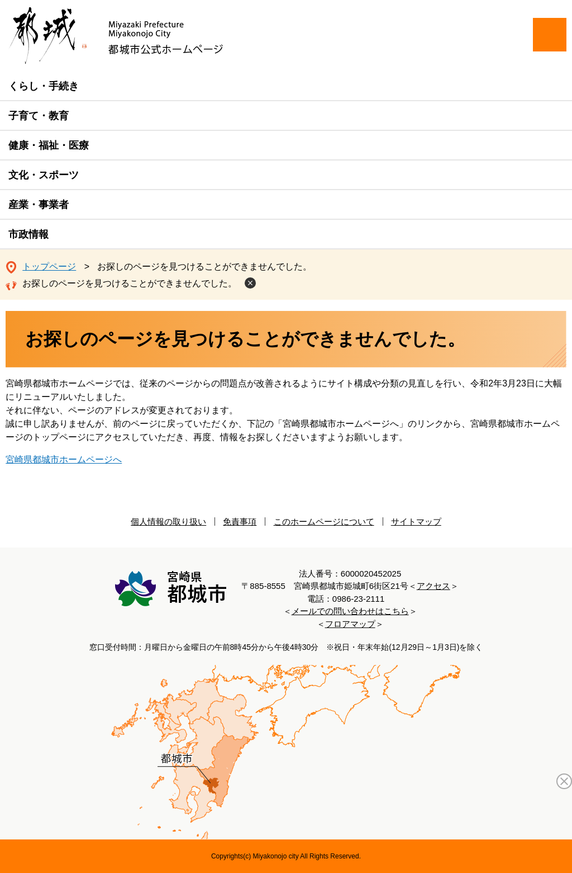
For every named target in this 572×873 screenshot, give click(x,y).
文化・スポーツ (43, 175)
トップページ (49, 266)
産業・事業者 (38, 204)
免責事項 (239, 521)
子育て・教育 (38, 115)
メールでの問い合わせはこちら (350, 611)
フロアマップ (350, 624)
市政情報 (28, 234)
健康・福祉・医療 (48, 145)
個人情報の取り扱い (168, 521)
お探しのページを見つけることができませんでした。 (129, 283)
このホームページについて (324, 521)
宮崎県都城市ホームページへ (64, 459)
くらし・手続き (43, 86)
